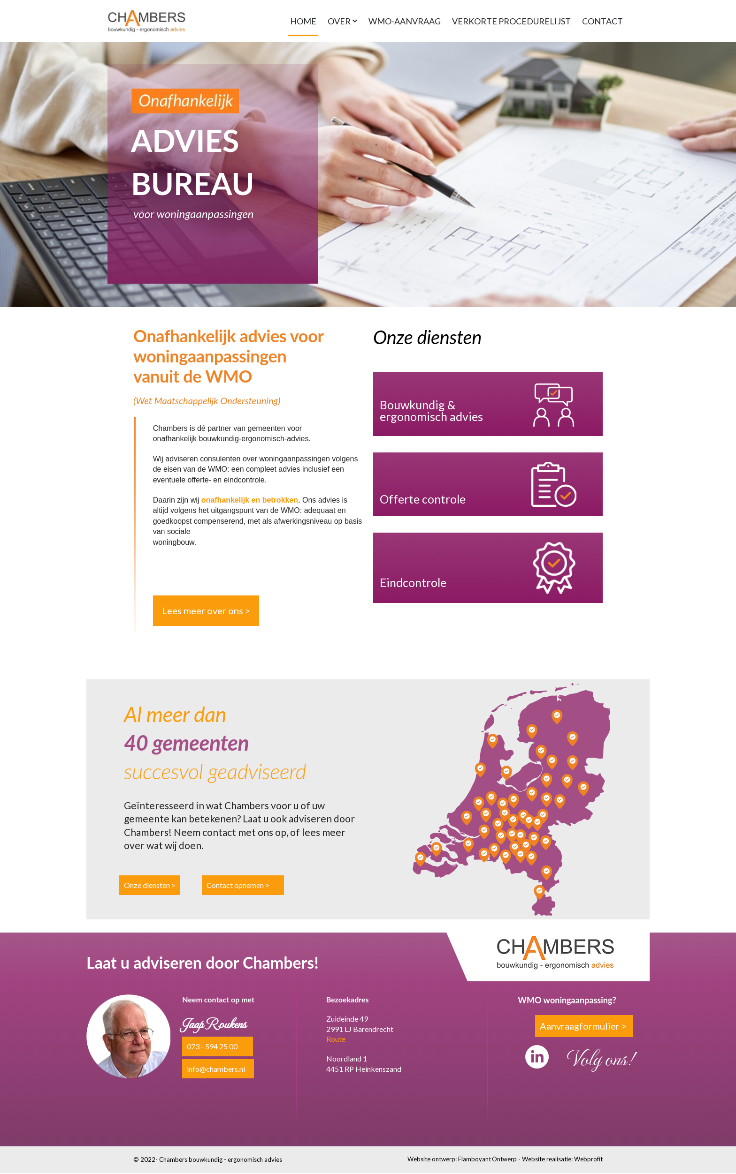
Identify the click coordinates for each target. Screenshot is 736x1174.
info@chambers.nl (216, 1069)
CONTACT (602, 20)
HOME (303, 20)
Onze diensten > (150, 885)
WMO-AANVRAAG (404, 20)
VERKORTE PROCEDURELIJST (511, 20)
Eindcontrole (413, 583)
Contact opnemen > (238, 885)
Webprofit (588, 1159)
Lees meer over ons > (206, 611)
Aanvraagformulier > (583, 1026)
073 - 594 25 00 (212, 1047)
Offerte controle (423, 499)
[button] (342, 20)
